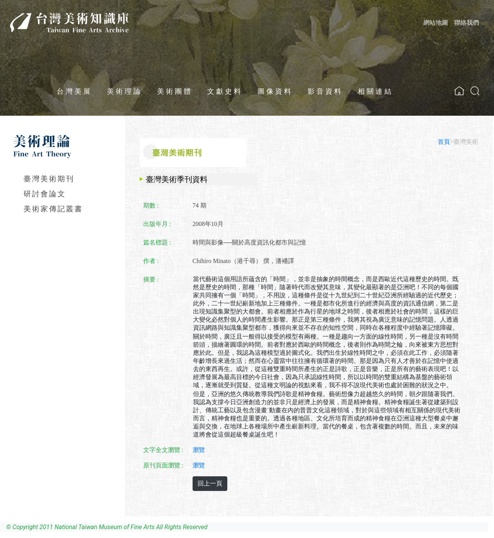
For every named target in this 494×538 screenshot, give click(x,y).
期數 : (151, 205)
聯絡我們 (466, 22)
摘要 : (151, 279)
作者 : (151, 261)
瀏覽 (199, 450)
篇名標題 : (157, 242)
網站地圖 (435, 22)
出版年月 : (157, 224)
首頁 (444, 141)
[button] (474, 90)
